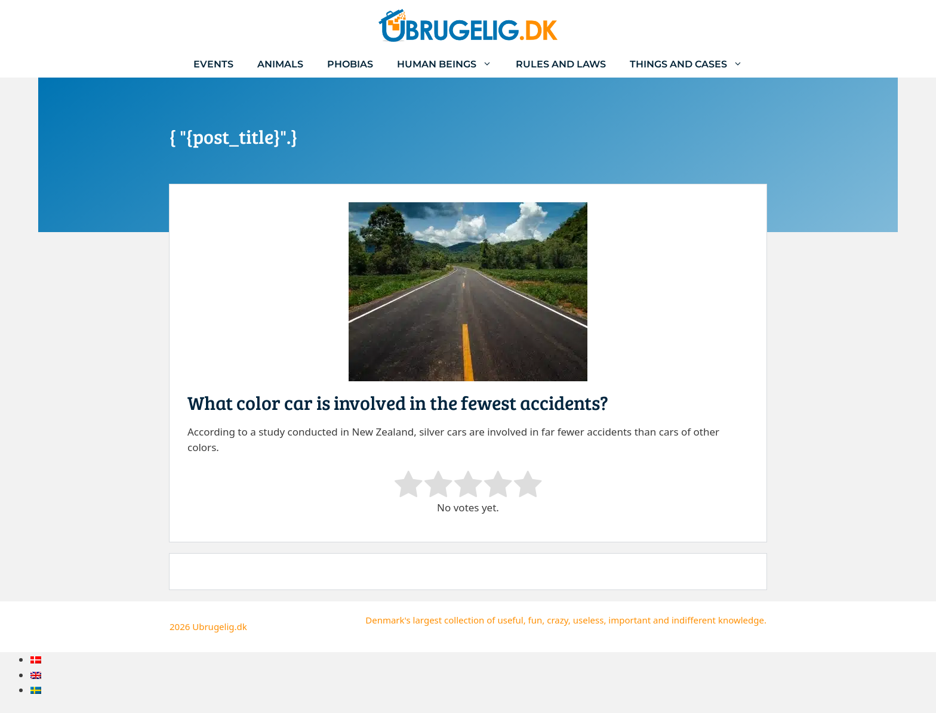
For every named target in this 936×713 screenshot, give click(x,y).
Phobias (350, 64)
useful (510, 620)
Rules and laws (561, 64)
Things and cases (692, 64)
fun (535, 620)
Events (213, 64)
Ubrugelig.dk (219, 626)
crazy (557, 620)
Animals (280, 64)
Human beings (450, 64)
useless (588, 620)
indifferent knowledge (718, 620)
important (629, 620)
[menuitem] (35, 659)
